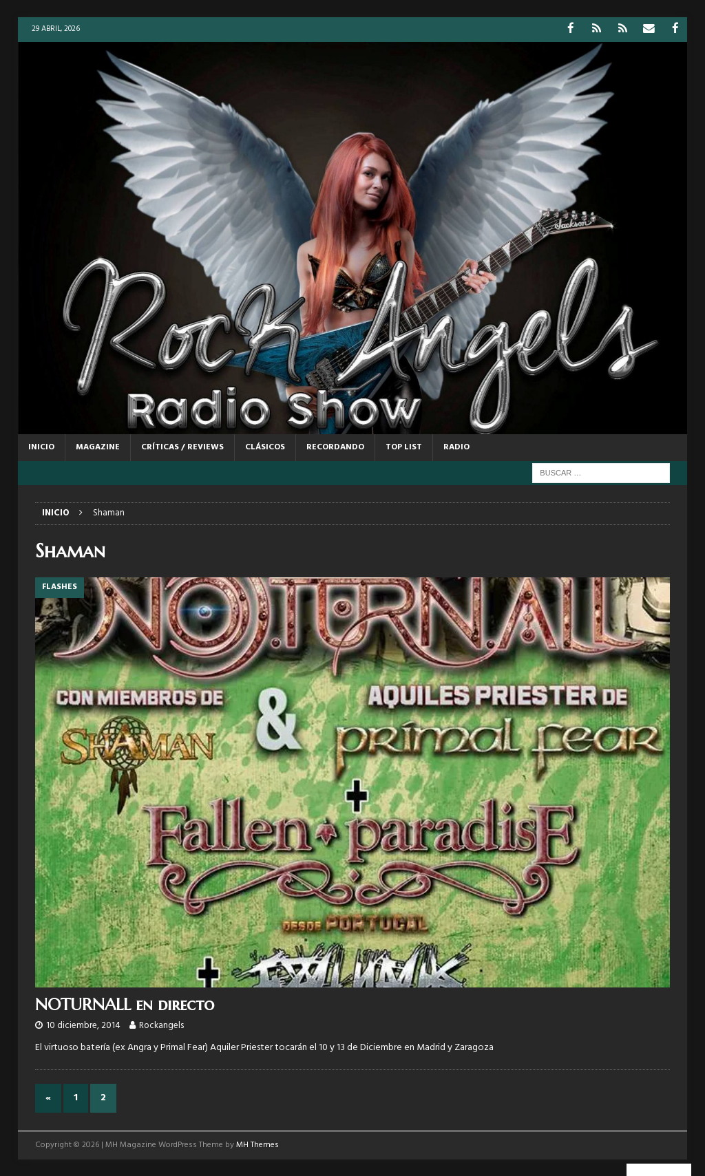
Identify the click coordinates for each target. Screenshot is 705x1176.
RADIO (456, 446)
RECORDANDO (335, 446)
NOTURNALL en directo (124, 1004)
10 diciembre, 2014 (83, 1025)
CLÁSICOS (265, 446)
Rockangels (161, 1025)
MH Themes (257, 1144)
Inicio (41, 446)
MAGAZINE (98, 446)
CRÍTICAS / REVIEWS (182, 446)
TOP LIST (404, 446)
